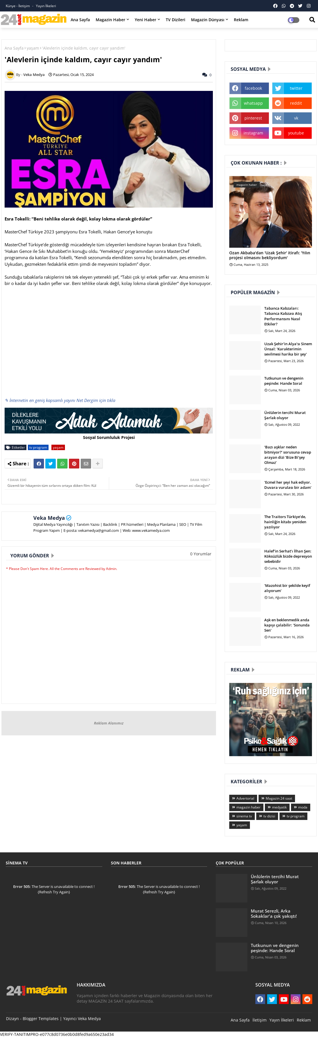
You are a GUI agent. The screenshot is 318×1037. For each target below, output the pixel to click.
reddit (296, 103)
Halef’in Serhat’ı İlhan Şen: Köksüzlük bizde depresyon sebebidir (288, 556)
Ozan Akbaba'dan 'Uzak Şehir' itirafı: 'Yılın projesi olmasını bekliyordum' (269, 255)
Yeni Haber (145, 19)
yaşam (33, 48)
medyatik (279, 807)
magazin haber (248, 807)
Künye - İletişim (18, 5)
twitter (296, 88)
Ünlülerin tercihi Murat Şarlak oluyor (285, 415)
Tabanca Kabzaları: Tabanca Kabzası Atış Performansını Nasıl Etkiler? (283, 316)
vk (296, 118)
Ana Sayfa (80, 19)
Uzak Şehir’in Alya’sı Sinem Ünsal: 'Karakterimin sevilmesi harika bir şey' (288, 349)
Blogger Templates (41, 1018)
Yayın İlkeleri (46, 5)
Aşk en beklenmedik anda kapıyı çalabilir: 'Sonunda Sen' (287, 625)
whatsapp (253, 103)
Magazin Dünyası (207, 19)
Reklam (241, 19)
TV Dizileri (175, 19)
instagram (253, 133)
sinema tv (244, 816)
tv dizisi (269, 816)
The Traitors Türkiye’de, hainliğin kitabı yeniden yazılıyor (285, 522)
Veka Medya (49, 517)
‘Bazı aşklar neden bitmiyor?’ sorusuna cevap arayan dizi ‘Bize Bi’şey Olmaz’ (287, 454)
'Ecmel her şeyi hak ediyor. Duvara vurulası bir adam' (287, 485)
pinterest (253, 118)
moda (302, 807)
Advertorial (245, 798)
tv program (38, 447)
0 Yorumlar (200, 553)
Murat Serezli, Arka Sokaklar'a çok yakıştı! (274, 913)
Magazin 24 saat (279, 798)
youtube (296, 133)
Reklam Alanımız (109, 723)
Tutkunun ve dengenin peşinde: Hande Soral (283, 381)
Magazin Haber (110, 19)
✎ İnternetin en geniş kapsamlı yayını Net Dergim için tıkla (60, 400)
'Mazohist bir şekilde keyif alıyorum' (287, 588)
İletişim (260, 1020)
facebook (253, 88)
